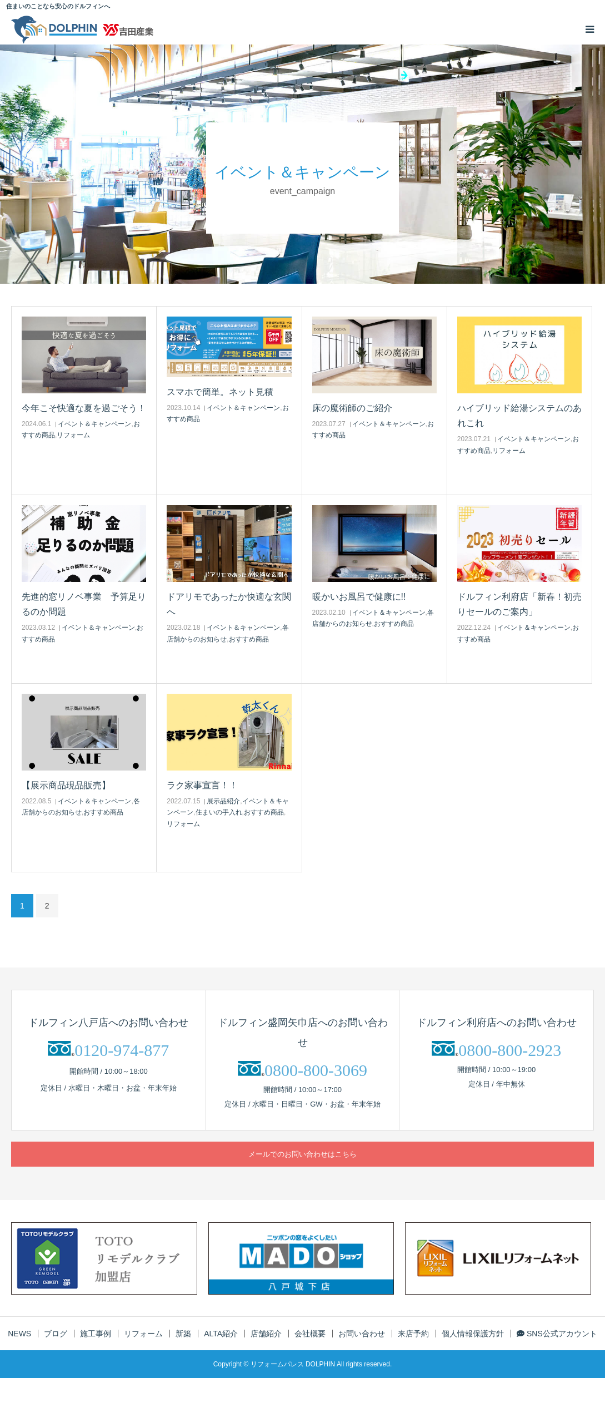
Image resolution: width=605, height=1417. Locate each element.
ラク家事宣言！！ (202, 785)
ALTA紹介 (221, 1333)
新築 (183, 1333)
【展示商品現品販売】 (66, 785)
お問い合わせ (361, 1333)
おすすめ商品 (249, 639)
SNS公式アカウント (557, 1333)
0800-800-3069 (315, 1070)
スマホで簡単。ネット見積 (220, 392)
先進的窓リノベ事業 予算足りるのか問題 (84, 604)
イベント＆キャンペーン (94, 424)
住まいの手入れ (219, 812)
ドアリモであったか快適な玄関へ (229, 604)
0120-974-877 (121, 1050)
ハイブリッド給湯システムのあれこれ (519, 415)
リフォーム (73, 435)
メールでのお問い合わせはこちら (302, 1154)
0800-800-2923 (509, 1050)
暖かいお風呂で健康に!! (359, 596)
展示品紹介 (223, 801)
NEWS (19, 1333)
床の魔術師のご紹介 (352, 408)
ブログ (55, 1333)
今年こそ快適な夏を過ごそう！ (84, 408)
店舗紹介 (266, 1333)
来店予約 (413, 1333)
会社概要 (310, 1333)
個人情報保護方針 (473, 1333)
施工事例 (95, 1333)
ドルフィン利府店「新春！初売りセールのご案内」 (519, 604)
